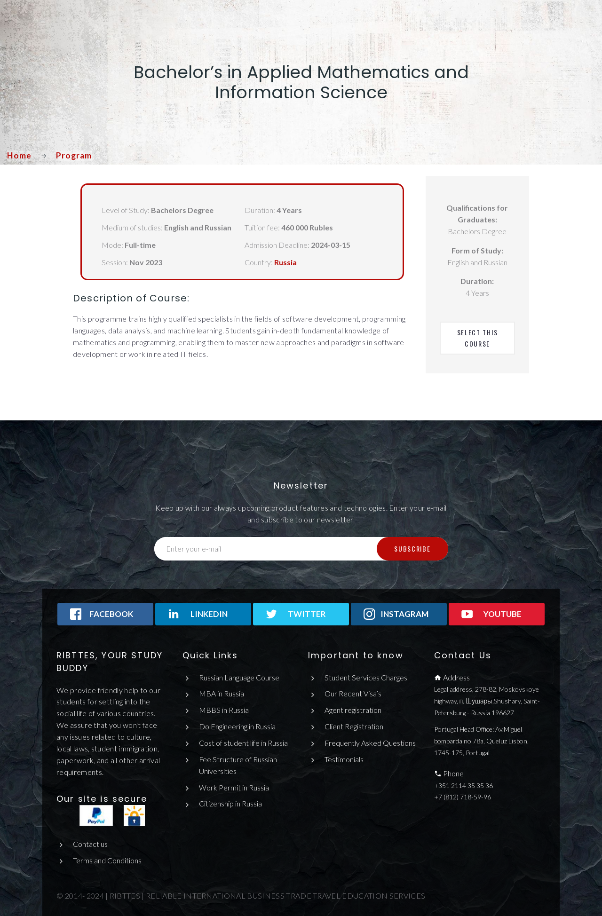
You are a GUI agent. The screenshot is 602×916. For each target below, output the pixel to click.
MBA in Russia (221, 693)
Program (74, 155)
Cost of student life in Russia (243, 742)
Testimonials (344, 759)
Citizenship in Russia (230, 803)
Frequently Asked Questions (370, 742)
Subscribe (412, 548)
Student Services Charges (366, 677)
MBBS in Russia (224, 709)
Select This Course (478, 337)
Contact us (90, 843)
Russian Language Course (239, 677)
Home (19, 155)
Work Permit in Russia (234, 787)
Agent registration (353, 709)
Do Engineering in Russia (237, 726)
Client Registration (354, 726)
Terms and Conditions (107, 860)
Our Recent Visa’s (353, 693)
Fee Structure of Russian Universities (238, 765)
